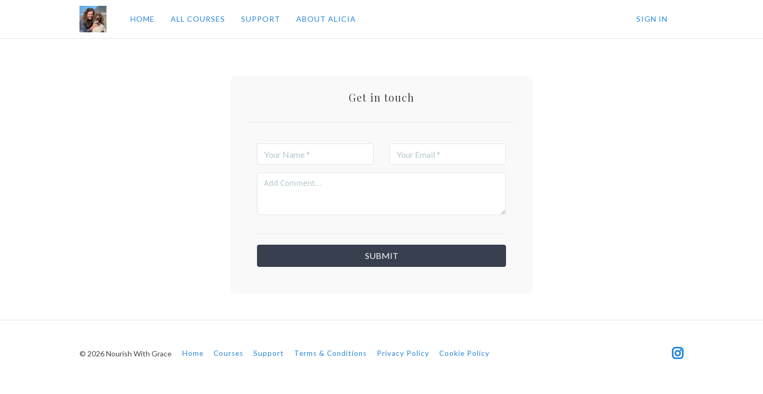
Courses (228, 353)
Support (268, 353)
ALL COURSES (198, 18)
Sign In (652, 18)
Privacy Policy (403, 353)
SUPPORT (260, 18)
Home (192, 353)
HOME (142, 18)
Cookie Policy (464, 353)
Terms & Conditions (330, 353)
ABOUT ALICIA (326, 18)
